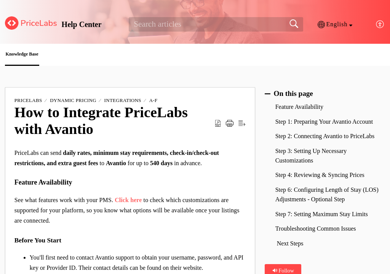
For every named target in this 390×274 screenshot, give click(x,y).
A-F (153, 102)
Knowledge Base (39, 55)
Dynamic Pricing (73, 102)
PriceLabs (28, 102)
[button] (335, 24)
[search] (216, 24)
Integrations (122, 102)
